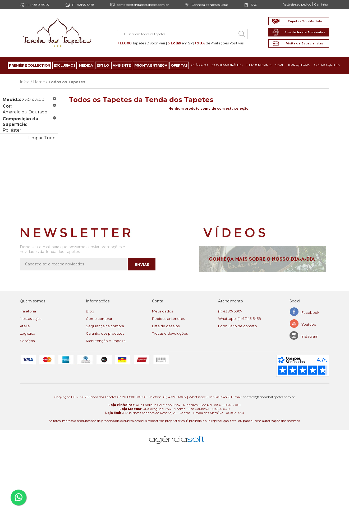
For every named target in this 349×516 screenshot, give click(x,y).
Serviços (27, 341)
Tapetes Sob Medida (305, 21)
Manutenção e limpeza (106, 341)
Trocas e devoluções (170, 333)
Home (39, 82)
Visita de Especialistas (304, 43)
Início (25, 82)
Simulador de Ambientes (304, 32)
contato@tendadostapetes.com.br (143, 5)
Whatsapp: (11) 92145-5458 (239, 318)
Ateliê (25, 326)
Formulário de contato (237, 326)
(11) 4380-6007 (230, 311)
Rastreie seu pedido (296, 4)
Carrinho (321, 4)
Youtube (308, 324)
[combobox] (181, 34)
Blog (90, 311)
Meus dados (162, 311)
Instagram (309, 336)
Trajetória (28, 311)
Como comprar (99, 318)
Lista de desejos (166, 326)
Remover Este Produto (54, 98)
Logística (27, 333)
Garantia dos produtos (105, 333)
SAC (254, 5)
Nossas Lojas (30, 318)
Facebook (310, 312)
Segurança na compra (105, 326)
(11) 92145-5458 (83, 5)
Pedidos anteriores (168, 318)
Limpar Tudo (42, 137)
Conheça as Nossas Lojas (209, 5)
